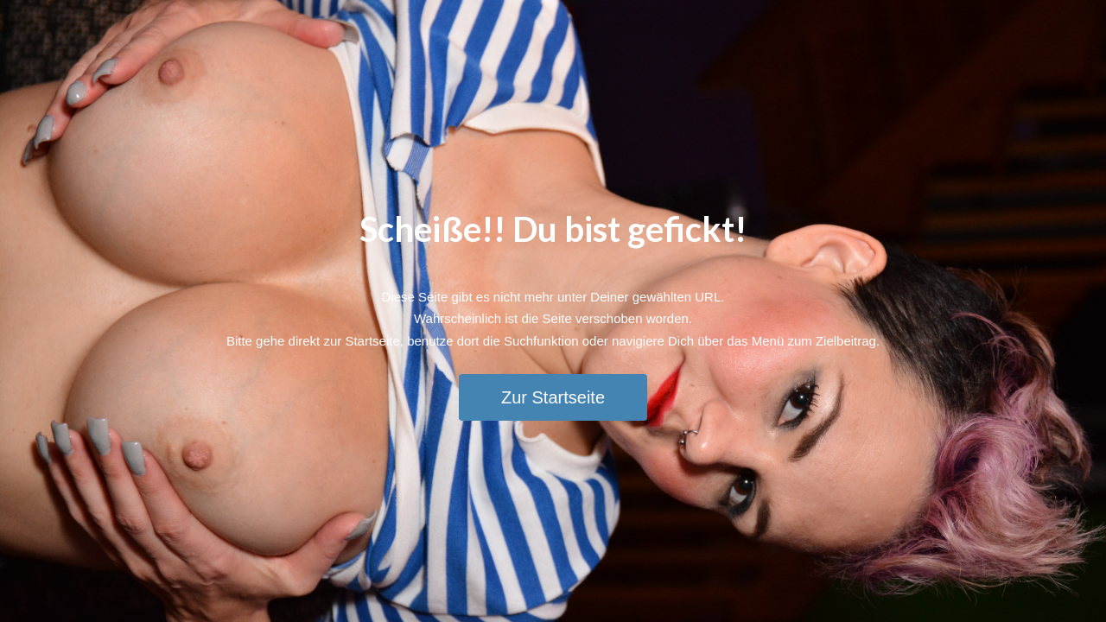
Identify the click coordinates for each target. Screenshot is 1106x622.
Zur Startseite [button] (553, 397)
